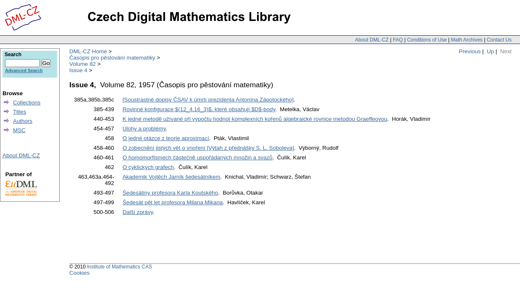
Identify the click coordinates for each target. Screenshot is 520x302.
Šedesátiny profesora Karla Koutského (170, 193)
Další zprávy (138, 212)
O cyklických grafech (148, 167)
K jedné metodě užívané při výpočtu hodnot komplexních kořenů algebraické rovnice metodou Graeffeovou (255, 119)
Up (490, 51)
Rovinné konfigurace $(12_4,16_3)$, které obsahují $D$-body (199, 109)
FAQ (398, 40)
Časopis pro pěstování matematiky (112, 58)
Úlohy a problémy (144, 128)
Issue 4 (78, 70)
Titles (19, 112)
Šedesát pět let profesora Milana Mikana (173, 202)
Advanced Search (23, 70)
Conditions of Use (427, 40)
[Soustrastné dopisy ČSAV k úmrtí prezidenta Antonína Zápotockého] (208, 99)
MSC (19, 130)
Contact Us (499, 40)
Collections (26, 102)
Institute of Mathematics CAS (119, 267)
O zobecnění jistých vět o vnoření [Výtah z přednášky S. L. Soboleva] (208, 148)
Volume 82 (82, 64)
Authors (22, 121)
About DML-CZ (372, 40)
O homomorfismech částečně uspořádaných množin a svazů (198, 157)
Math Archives (466, 40)
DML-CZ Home (88, 51)
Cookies (79, 273)
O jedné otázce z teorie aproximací (166, 138)
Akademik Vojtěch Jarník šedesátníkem (172, 177)
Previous (470, 51)
